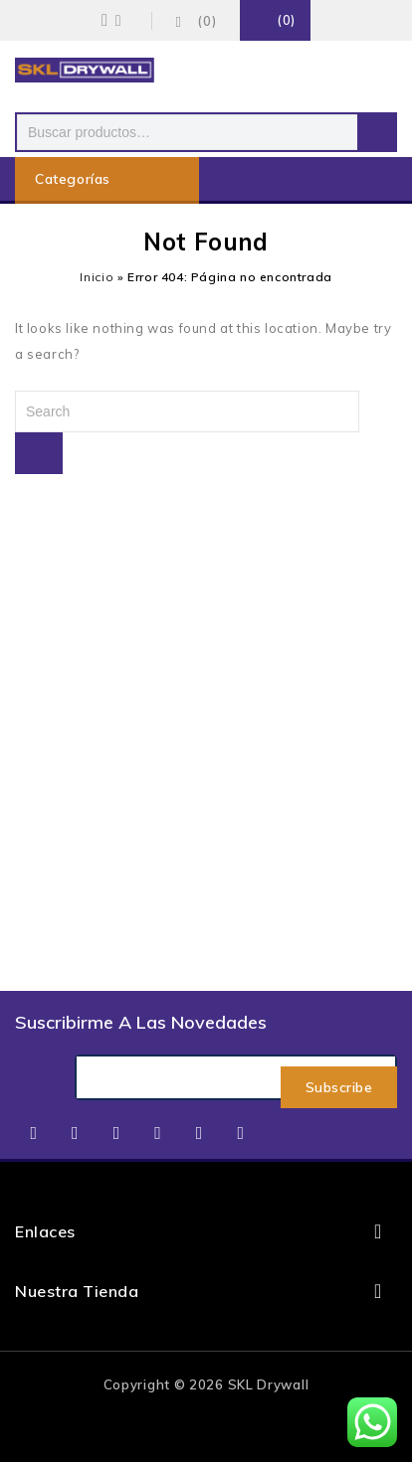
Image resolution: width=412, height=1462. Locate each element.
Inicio (96, 276)
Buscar (377, 132)
